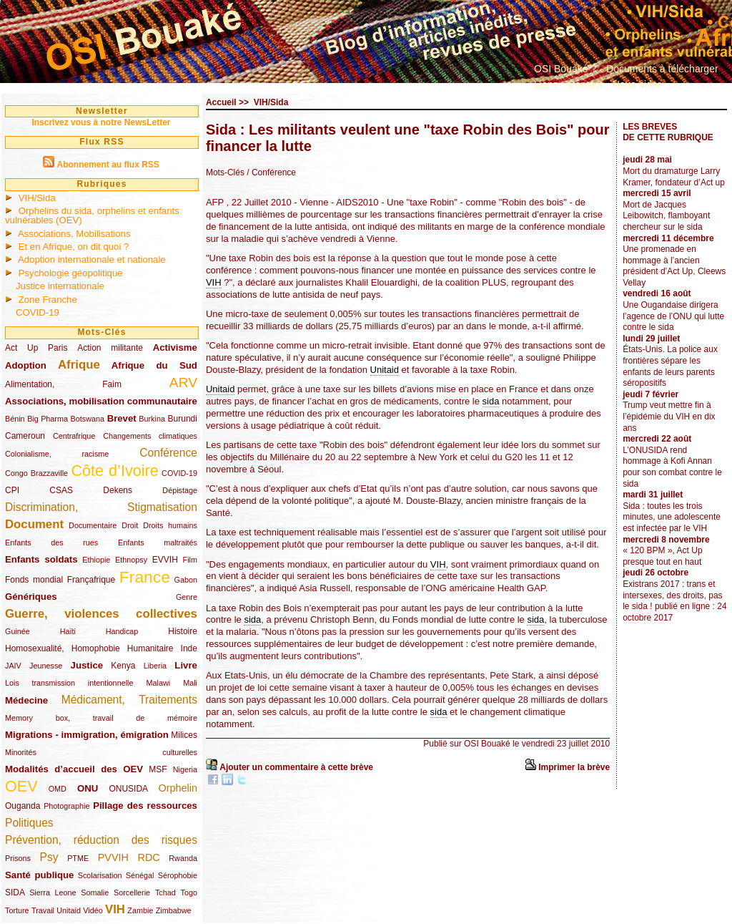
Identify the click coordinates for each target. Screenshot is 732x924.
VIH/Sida (37, 198)
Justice (87, 665)
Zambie (140, 910)
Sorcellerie (132, 892)
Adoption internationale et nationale (92, 259)
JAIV (13, 665)
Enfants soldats (41, 559)
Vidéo (92, 910)
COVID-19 (37, 312)
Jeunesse (45, 665)
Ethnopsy (131, 559)
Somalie (95, 892)
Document (34, 524)
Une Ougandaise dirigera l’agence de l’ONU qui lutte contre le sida (673, 316)
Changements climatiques (150, 436)
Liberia (155, 665)
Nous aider (637, 84)
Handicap (122, 631)
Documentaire (93, 525)
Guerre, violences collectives (101, 614)
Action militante (110, 348)
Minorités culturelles (101, 752)
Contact (585, 84)
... (675, 84)
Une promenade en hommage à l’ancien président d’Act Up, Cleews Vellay (674, 266)
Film (190, 559)
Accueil (221, 102)
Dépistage (179, 490)
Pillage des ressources (145, 805)
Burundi (182, 419)
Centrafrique (74, 436)
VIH (115, 909)
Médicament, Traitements (129, 700)
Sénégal (140, 875)
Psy (49, 857)
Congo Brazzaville (36, 473)
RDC (149, 857)
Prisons (18, 858)
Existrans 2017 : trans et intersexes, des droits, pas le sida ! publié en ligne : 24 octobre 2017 (674, 601)
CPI (12, 490)
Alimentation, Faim (63, 384)
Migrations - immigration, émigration (87, 734)
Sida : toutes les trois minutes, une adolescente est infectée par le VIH (672, 517)
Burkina (152, 418)
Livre (185, 665)
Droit (130, 525)
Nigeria (185, 769)
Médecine (26, 700)
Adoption (25, 365)
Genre (186, 597)
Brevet (122, 418)
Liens (546, 84)
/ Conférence (271, 172)
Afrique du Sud (154, 365)
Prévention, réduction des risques (101, 840)
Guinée (17, 631)
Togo (188, 892)
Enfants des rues (51, 542)
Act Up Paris (36, 348)
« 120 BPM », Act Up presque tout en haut (662, 556)
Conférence (168, 453)
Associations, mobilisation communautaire (101, 401)
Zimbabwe (174, 910)
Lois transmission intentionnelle (69, 683)
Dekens (117, 490)
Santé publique (39, 875)
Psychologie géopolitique (71, 273)
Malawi (158, 683)
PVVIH (113, 857)
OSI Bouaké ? (565, 68)
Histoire (182, 631)
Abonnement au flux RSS (107, 165)
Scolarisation (100, 875)
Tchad (165, 892)
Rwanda (183, 858)
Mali (190, 683)
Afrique (79, 364)
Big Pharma (47, 418)
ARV (183, 382)
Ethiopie (96, 559)
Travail (42, 910)
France (144, 577)
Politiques (29, 823)
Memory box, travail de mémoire (101, 718)
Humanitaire (150, 648)
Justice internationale (60, 286)
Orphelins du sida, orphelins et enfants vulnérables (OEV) (92, 215)
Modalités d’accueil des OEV (74, 769)
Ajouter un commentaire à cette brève (296, 767)
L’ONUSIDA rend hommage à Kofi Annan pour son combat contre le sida (672, 467)
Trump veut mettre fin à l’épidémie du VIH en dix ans (669, 416)
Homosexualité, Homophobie (62, 648)
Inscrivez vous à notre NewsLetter (100, 122)
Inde (189, 648)
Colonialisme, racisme (57, 453)
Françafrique (91, 580)
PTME (78, 858)
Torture (17, 910)
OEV (21, 786)
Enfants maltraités (157, 542)
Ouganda (22, 806)
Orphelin (178, 788)
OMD (57, 788)
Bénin (15, 418)
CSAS (61, 490)
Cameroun (25, 436)
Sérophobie (177, 875)
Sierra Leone (52, 892)
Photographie (66, 806)
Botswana (87, 418)
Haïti (68, 631)
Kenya (123, 666)
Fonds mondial (34, 580)
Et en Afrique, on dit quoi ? (74, 246)
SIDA (14, 892)
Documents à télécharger (662, 68)
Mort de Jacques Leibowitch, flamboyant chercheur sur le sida (666, 216)
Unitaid (68, 910)
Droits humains (170, 525)
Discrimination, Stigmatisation (101, 507)
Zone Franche (48, 299)
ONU (87, 788)
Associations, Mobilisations (74, 233)
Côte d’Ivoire (114, 471)
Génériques (31, 596)
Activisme (175, 347)
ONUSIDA (128, 789)
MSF (158, 769)
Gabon (185, 579)
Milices (184, 735)
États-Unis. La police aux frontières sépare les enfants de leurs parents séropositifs (670, 366)
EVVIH (165, 560)
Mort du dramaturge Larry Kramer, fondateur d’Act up (674, 177)
